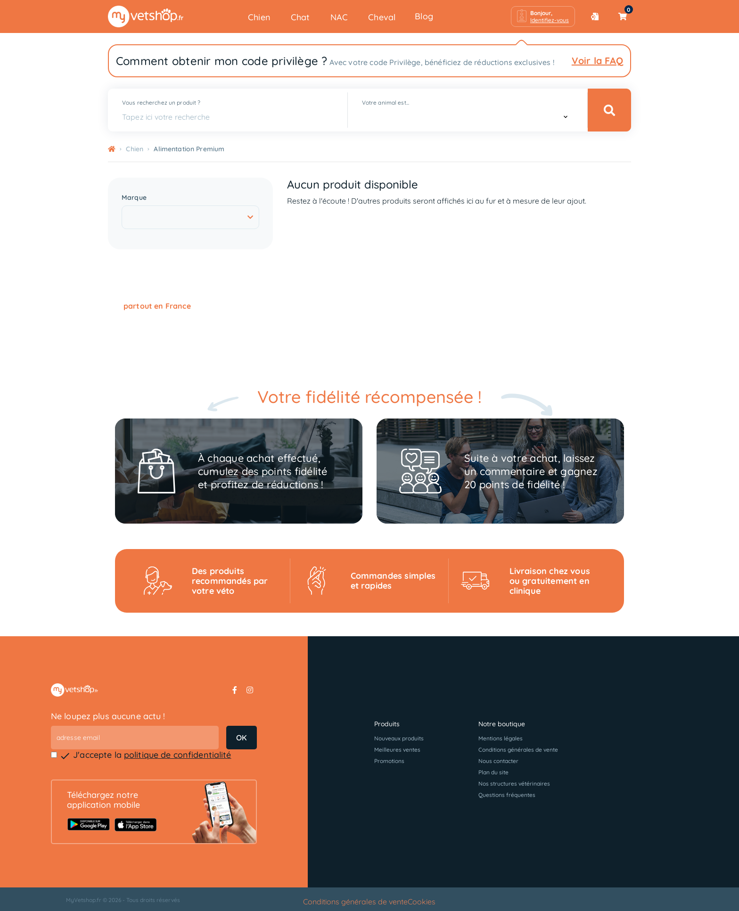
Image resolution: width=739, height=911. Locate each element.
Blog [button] (424, 16)
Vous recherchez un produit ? (161, 102)
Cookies (421, 901)
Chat (300, 17)
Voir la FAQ (597, 60)
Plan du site (493, 772)
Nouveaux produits (399, 738)
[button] (543, 16)
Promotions (389, 760)
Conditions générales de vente (518, 749)
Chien (259, 17)
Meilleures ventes (397, 749)
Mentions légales (500, 738)
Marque (134, 198)
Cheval (381, 17)
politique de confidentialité (177, 754)
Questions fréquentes (506, 794)
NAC (339, 17)
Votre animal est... (385, 102)
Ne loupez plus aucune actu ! (108, 716)
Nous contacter (498, 760)
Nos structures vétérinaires (514, 783)
